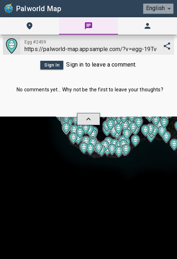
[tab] (29, 26)
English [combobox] (155, 8)
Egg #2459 (35, 42)
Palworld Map (32, 8)
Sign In (51, 65)
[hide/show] (88, 119)
